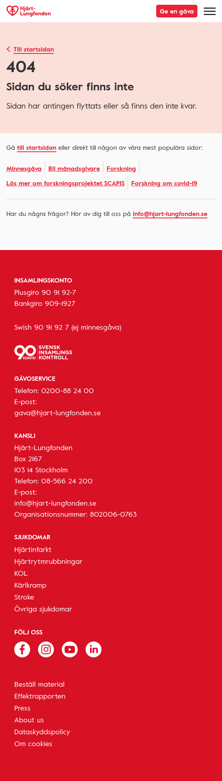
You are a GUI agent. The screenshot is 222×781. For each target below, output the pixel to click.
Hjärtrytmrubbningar (48, 561)
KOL (21, 573)
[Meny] (209, 11)
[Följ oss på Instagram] (46, 648)
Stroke (24, 597)
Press (22, 708)
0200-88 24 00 (67, 390)
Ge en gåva (177, 11)
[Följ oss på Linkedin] (93, 648)
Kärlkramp (30, 585)
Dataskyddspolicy (42, 731)
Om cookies (33, 743)
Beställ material (39, 684)
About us (29, 719)
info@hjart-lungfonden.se (170, 213)
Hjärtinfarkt (33, 549)
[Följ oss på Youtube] (70, 648)
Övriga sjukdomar (43, 608)
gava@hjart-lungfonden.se (57, 412)
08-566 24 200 (67, 480)
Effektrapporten (39, 696)
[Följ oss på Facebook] (22, 648)
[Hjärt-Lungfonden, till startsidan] (28, 11)
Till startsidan (33, 49)
